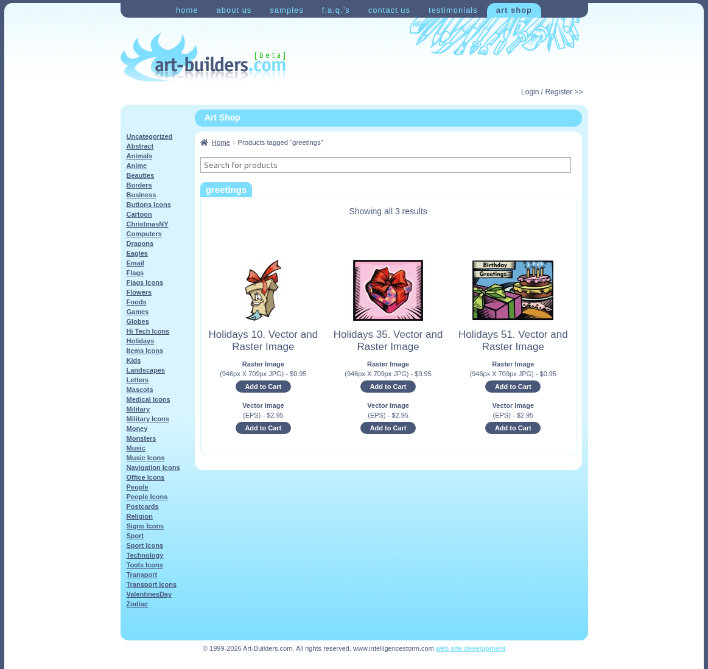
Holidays (141, 341)
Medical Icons (148, 399)
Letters (138, 380)
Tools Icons (145, 565)
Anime (137, 165)
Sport (135, 535)
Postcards (143, 506)
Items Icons (145, 350)
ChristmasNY (148, 224)
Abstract (140, 146)
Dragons (140, 243)
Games (138, 311)
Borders (139, 185)
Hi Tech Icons (148, 331)
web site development (470, 648)
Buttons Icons (149, 204)
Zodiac (137, 604)
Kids (134, 360)
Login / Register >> (552, 92)
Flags (135, 272)
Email (135, 263)
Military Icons (148, 418)
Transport (142, 574)
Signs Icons (145, 526)
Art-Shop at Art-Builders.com (203, 57)
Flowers (139, 292)
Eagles (137, 253)
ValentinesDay (149, 594)
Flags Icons (145, 282)
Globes (138, 321)
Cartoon (139, 214)
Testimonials (453, 10)
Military (138, 409)
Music (136, 448)
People (138, 487)
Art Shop (514, 10)
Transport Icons (152, 584)
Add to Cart (263, 386)
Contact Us (389, 10)
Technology (145, 555)
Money (137, 428)
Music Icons (146, 457)
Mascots (140, 389)
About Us (233, 10)
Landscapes (146, 370)
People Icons (147, 496)
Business (141, 194)
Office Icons (146, 477)
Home (187, 10)
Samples (286, 10)
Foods (137, 302)
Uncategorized (150, 136)
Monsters (141, 438)
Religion (140, 516)
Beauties (141, 175)
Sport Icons (145, 545)
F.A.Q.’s (336, 10)
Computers (144, 233)
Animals (140, 155)
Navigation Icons (153, 467)
